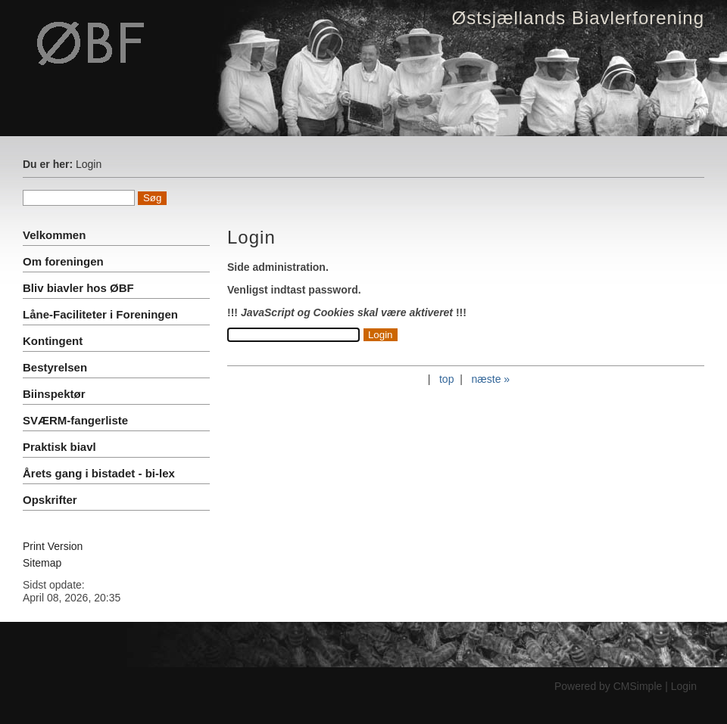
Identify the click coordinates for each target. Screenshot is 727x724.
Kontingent (53, 340)
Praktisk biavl (59, 446)
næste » (491, 379)
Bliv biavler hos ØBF (78, 287)
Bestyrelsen (55, 367)
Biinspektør (54, 393)
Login (684, 686)
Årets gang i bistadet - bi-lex (99, 473)
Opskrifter (50, 499)
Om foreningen (63, 261)
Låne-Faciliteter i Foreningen (100, 314)
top (446, 379)
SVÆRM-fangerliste (75, 420)
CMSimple (638, 686)
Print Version (53, 546)
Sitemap (42, 563)
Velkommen (54, 234)
